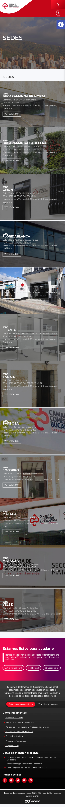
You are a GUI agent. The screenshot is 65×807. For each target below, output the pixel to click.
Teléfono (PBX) (13, 668)
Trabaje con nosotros (48, 704)
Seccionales (51, 668)
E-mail (33, 668)
